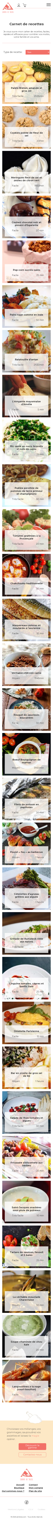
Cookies (41, 1509)
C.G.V (30, 1509)
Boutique (19, 1488)
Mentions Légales (16, 1509)
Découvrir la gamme (32, 1446)
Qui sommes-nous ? (13, 1491)
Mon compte (36, 1488)
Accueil (20, 1484)
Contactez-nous (32, 1454)
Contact (33, 1484)
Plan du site (35, 1491)
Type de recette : (13, 52)
